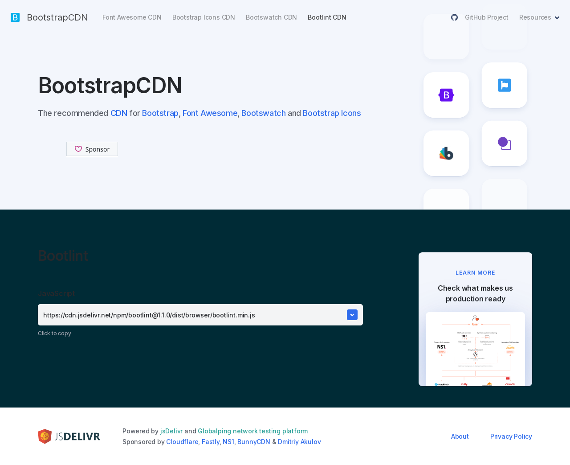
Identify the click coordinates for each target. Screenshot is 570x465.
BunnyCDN (253, 441)
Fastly (211, 441)
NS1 (228, 441)
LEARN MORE (475, 272)
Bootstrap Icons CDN (203, 17)
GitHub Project (480, 17)
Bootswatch (263, 113)
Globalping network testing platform (253, 431)
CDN (118, 113)
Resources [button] (535, 17)
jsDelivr (171, 431)
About (460, 436)
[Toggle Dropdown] (352, 314)
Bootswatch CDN (271, 17)
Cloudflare (182, 441)
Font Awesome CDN (132, 17)
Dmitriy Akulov (299, 441)
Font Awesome (210, 113)
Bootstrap (160, 113)
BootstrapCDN (49, 17)
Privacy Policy (511, 436)
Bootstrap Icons (332, 113)
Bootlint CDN (327, 17)
